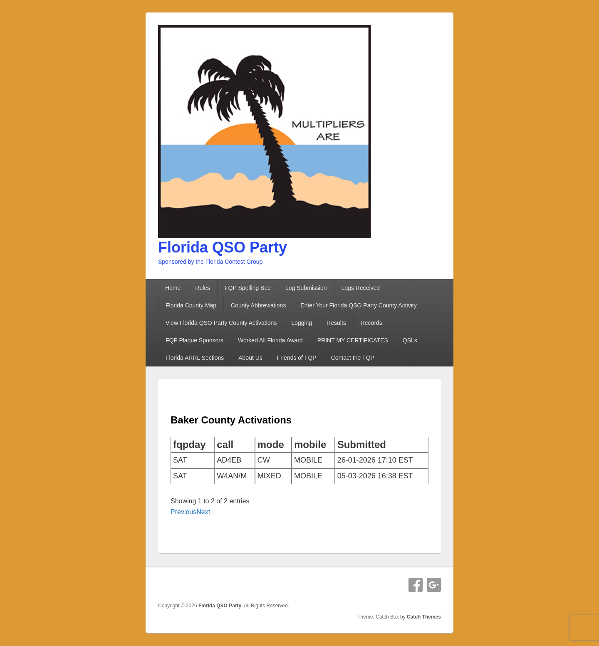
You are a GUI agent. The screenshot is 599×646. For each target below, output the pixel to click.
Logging (301, 322)
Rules (202, 288)
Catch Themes (424, 617)
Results (336, 322)
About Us (250, 357)
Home (173, 288)
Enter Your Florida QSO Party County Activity (358, 305)
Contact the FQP (352, 357)
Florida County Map (191, 305)
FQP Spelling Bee (248, 288)
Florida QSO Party (222, 247)
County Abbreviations (258, 305)
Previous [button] (183, 511)
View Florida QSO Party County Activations (221, 322)
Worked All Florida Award (270, 340)
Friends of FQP (297, 357)
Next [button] (203, 511)
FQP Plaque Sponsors (194, 340)
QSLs (410, 340)
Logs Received (361, 288)
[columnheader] (192, 445)
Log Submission (306, 288)
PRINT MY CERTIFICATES (352, 340)
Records (371, 322)
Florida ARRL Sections (195, 357)
